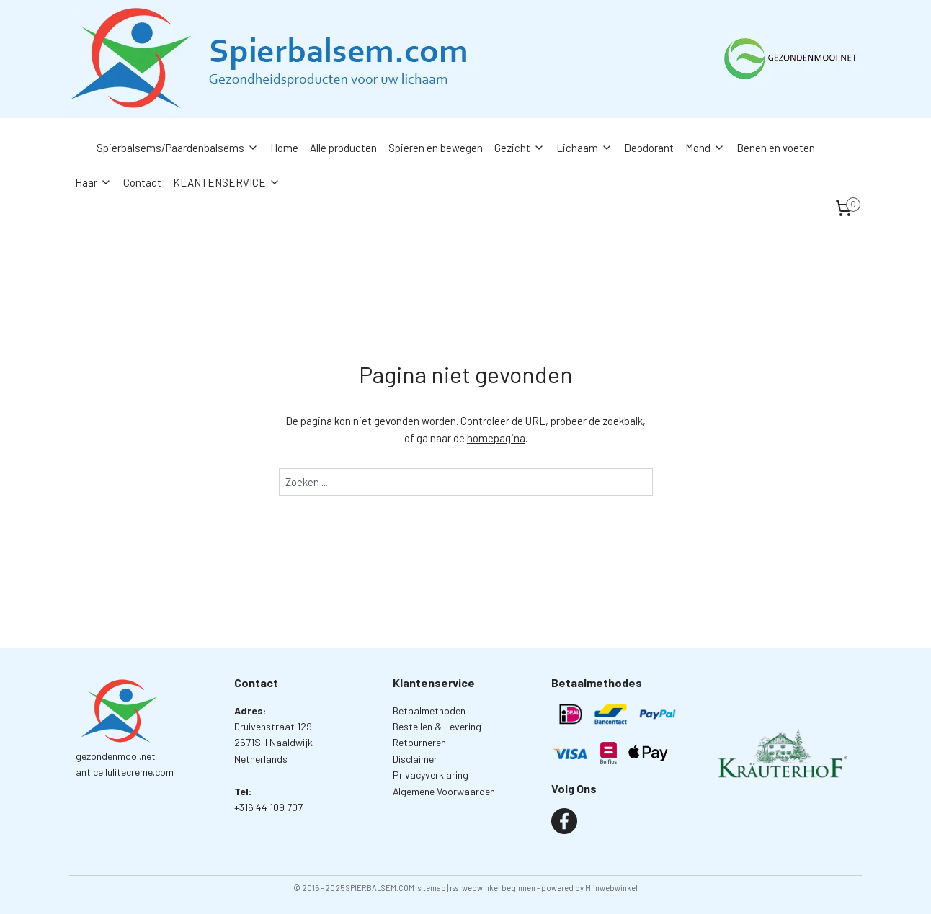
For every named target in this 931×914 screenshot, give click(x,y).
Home (284, 147)
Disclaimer (415, 759)
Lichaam (584, 147)
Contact (142, 182)
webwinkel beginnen (498, 887)
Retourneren (419, 742)
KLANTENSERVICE (226, 182)
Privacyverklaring (430, 775)
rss (454, 887)
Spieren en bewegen (435, 147)
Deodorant (649, 147)
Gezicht (519, 147)
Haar (93, 182)
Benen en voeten (775, 147)
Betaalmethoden (429, 710)
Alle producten (343, 147)
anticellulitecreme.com (125, 772)
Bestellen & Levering (437, 726)
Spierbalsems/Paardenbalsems (178, 147)
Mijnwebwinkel (611, 887)
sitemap (432, 887)
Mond (705, 147)
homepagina (496, 437)
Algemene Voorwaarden (444, 791)
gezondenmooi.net (116, 756)
